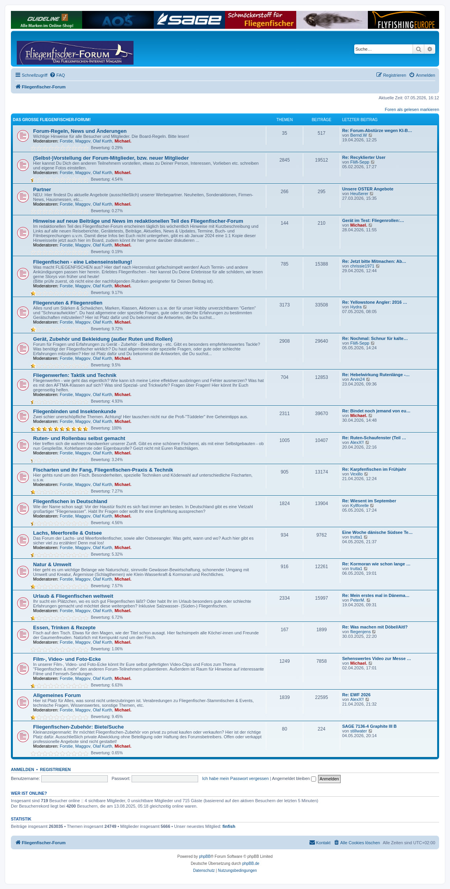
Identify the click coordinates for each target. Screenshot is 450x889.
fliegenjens (360, 631)
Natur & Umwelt (52, 564)
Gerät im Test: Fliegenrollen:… (373, 220)
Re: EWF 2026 (356, 694)
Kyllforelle (359, 505)
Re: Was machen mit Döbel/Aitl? (375, 627)
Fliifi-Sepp (359, 162)
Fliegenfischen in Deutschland (70, 501)
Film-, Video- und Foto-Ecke (67, 659)
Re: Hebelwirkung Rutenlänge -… (376, 374)
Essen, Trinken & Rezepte (64, 627)
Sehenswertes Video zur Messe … (376, 658)
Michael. (122, 141)
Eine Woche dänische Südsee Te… (377, 532)
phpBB (205, 856)
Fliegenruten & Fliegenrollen (67, 303)
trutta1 (356, 537)
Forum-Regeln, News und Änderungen (80, 131)
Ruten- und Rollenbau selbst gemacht (79, 438)
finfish (228, 826)
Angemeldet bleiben (294, 778)
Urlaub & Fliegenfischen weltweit (73, 596)
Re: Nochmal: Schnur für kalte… (375, 338)
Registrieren (55, 769)
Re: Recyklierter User (363, 157)
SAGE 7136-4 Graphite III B (369, 726)
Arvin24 (357, 379)
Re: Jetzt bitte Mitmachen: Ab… (374, 261)
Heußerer (359, 193)
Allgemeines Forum (57, 695)
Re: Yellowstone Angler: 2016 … (374, 302)
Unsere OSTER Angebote (368, 189)
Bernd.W (358, 135)
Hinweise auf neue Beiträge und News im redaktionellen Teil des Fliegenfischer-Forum (138, 221)
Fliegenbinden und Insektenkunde (74, 411)
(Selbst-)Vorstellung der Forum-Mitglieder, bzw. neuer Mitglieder (111, 158)
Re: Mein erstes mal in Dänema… (376, 595)
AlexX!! (357, 442)
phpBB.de (250, 863)
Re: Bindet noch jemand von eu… (376, 410)
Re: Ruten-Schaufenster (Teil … (374, 437)
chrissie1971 (362, 266)
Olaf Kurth (102, 141)
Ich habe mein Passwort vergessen (235, 778)
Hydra (356, 307)
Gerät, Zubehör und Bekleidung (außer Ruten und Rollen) (102, 339)
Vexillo (356, 474)
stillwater (358, 731)
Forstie (66, 141)
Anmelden (22, 769)
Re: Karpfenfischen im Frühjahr (374, 469)
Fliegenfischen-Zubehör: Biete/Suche (78, 727)
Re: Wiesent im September (369, 500)
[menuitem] (57, 75)
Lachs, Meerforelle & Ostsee (67, 533)
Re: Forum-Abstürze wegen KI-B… (377, 130)
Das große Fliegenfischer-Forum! (52, 120)
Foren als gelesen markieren (412, 109)
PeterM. (358, 600)
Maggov (82, 141)
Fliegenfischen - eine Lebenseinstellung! (82, 262)
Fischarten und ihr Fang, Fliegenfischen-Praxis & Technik (103, 470)
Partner (42, 189)
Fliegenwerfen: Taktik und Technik (74, 375)
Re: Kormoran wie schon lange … (376, 564)
